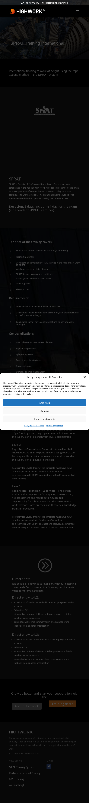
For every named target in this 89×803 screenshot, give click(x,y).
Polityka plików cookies (34, 426)
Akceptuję (44, 402)
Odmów (44, 410)
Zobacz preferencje (44, 419)
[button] (84, 377)
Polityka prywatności (54, 426)
